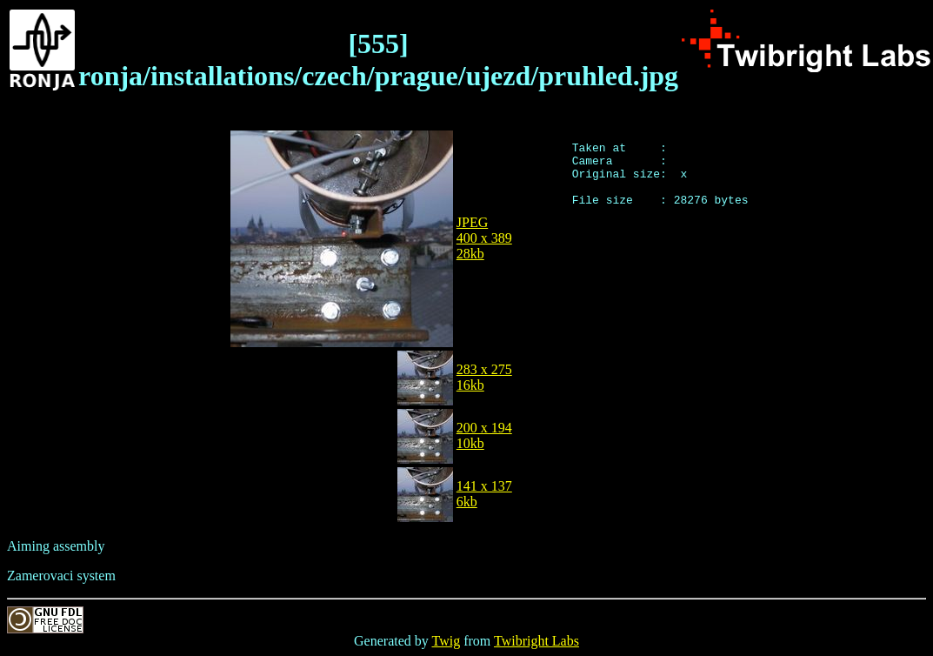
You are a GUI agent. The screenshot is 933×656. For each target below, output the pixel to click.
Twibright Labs (536, 640)
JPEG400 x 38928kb (484, 238)
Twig (446, 640)
